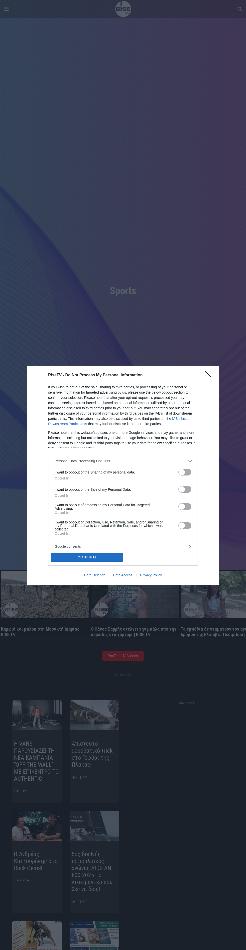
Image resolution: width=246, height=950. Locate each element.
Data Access (122, 575)
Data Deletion (94, 575)
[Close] (209, 375)
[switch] (184, 472)
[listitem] (123, 461)
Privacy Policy (151, 575)
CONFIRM (87, 557)
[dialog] (123, 475)
